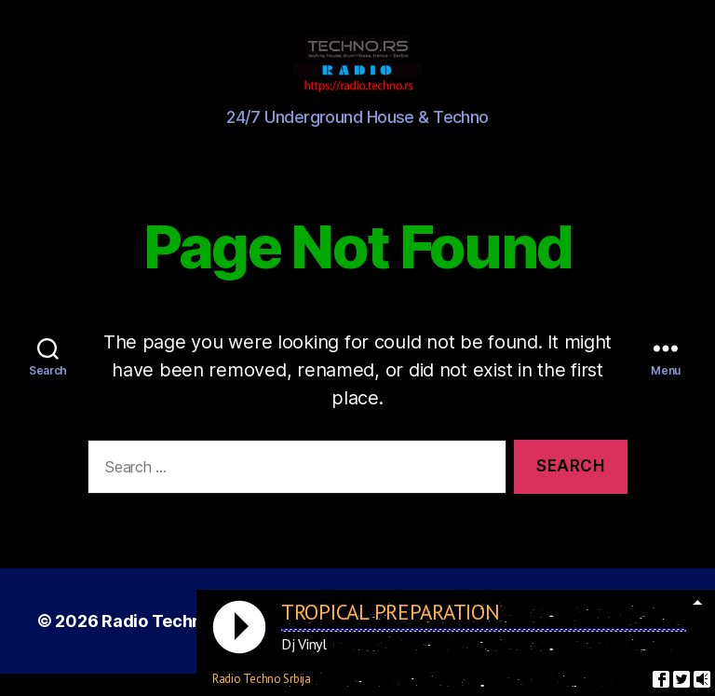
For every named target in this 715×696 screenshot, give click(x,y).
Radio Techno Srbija (182, 643)
